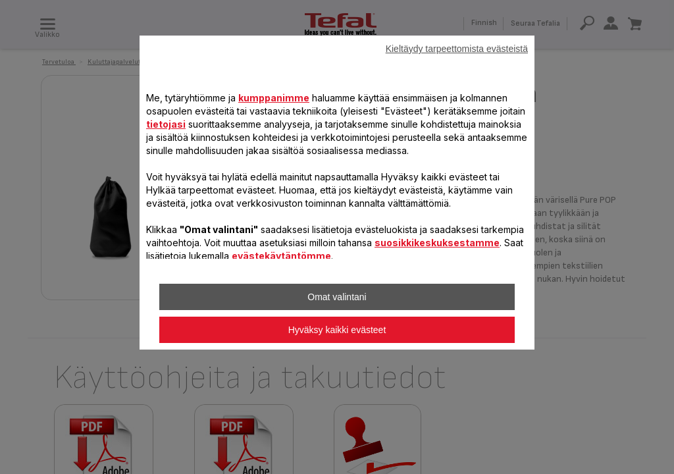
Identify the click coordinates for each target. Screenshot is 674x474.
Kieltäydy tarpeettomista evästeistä (457, 48)
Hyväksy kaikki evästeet (337, 330)
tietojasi (166, 124)
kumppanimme (273, 97)
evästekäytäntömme (281, 255)
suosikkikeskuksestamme (437, 242)
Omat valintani (336, 297)
